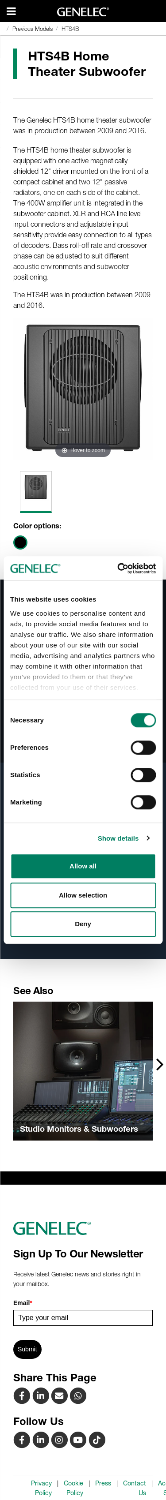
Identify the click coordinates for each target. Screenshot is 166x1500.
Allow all (83, 866)
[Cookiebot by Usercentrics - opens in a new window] (118, 568)
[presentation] (160, 1064)
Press (103, 1483)
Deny (83, 924)
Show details (118, 838)
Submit (27, 1349)
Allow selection (83, 895)
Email (22, 1302)
